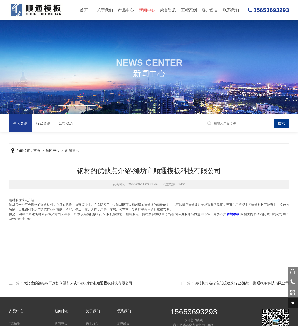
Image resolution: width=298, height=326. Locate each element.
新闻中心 (147, 14)
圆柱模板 (125, 133)
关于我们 (105, 10)
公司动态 (146, 54)
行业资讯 (146, 44)
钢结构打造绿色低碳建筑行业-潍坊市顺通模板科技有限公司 (241, 283)
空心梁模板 (125, 83)
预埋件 (125, 162)
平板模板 (125, 93)
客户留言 (210, 10)
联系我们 (231, 10)
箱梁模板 (125, 113)
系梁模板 (125, 103)
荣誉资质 (168, 10)
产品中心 (126, 10)
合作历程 (188, 54)
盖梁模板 (125, 54)
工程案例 (189, 10)
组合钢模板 (125, 142)
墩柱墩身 (125, 44)
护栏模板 (125, 73)
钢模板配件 (125, 152)
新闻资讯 (146, 34)
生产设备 (188, 44)
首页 (84, 10)
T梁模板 (125, 34)
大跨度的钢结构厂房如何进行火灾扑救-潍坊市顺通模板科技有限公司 (77, 283)
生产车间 (188, 34)
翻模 (125, 63)
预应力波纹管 (125, 123)
